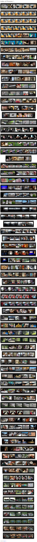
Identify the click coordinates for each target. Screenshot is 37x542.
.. (14, 1)
